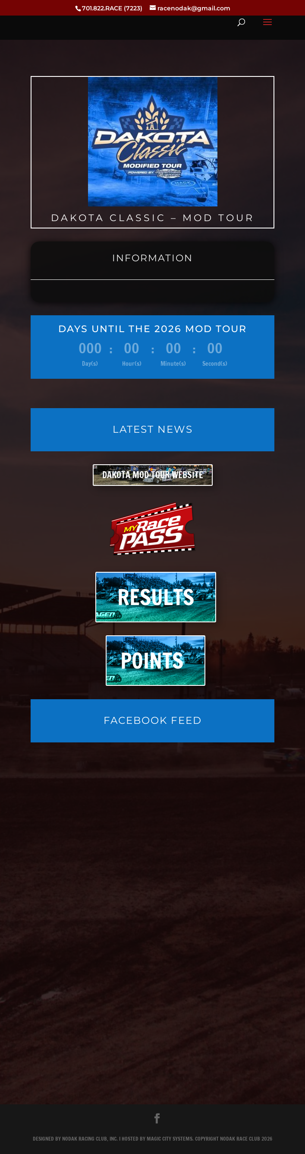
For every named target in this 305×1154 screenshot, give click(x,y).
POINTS (151, 660)
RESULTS (155, 597)
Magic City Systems (169, 1138)
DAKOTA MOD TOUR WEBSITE (152, 475)
